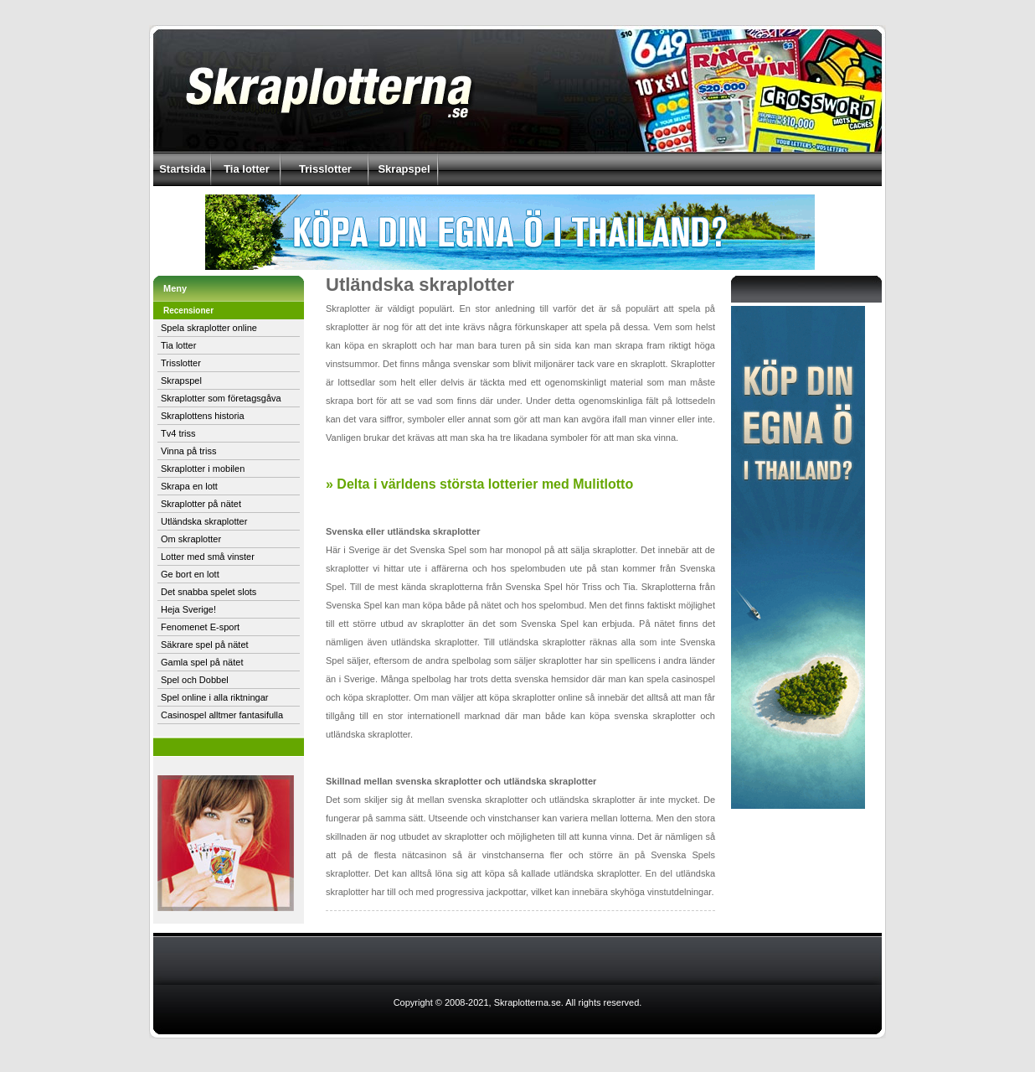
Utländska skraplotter (204, 521)
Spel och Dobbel (195, 680)
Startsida (182, 169)
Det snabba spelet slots (208, 592)
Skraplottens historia (203, 416)
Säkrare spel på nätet (205, 645)
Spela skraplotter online (209, 328)
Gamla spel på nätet (202, 662)
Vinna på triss (188, 451)
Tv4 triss (178, 433)
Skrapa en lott (189, 486)
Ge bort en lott (190, 574)
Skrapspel (404, 169)
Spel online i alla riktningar (214, 697)
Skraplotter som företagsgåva (221, 398)
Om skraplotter (191, 539)
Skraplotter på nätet (201, 504)
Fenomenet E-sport (200, 627)
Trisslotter (325, 169)
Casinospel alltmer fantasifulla (222, 715)
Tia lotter (247, 169)
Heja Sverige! (188, 609)
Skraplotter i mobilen (203, 468)
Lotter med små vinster (208, 557)
